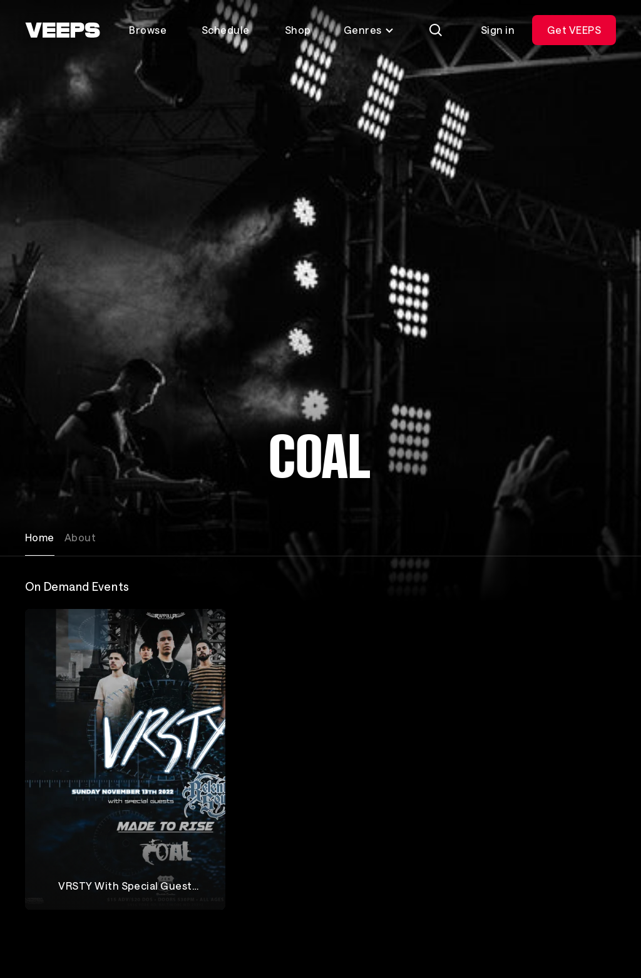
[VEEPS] (62, 30)
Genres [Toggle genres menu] (369, 30)
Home (39, 537)
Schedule (226, 30)
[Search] (436, 30)
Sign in (498, 30)
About (80, 537)
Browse (148, 30)
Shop (298, 30)
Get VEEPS (574, 30)
